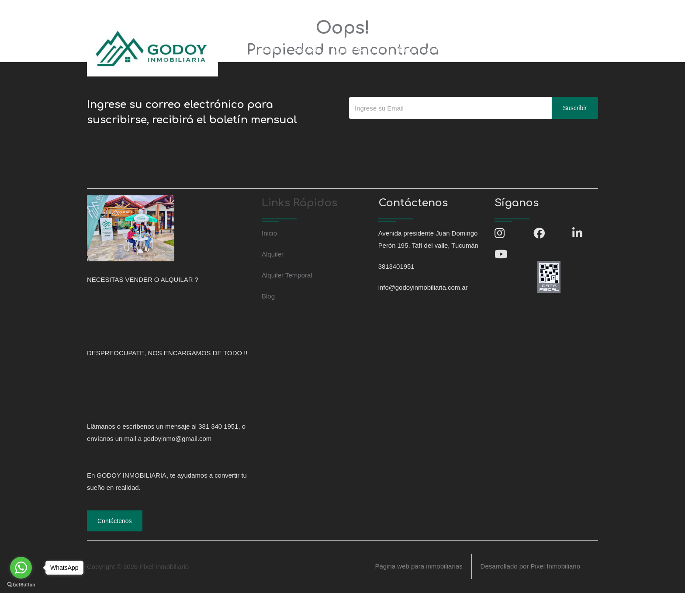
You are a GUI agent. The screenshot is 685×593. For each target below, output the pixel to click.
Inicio (240, 50)
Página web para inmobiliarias (418, 566)
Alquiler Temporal (358, 50)
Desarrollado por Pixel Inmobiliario (530, 566)
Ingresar (493, 50)
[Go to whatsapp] (21, 568)
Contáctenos (446, 50)
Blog (406, 50)
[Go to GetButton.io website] (21, 584)
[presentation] (415, 136)
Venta (271, 50)
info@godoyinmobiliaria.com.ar (201, 10)
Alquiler (305, 50)
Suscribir (575, 107)
